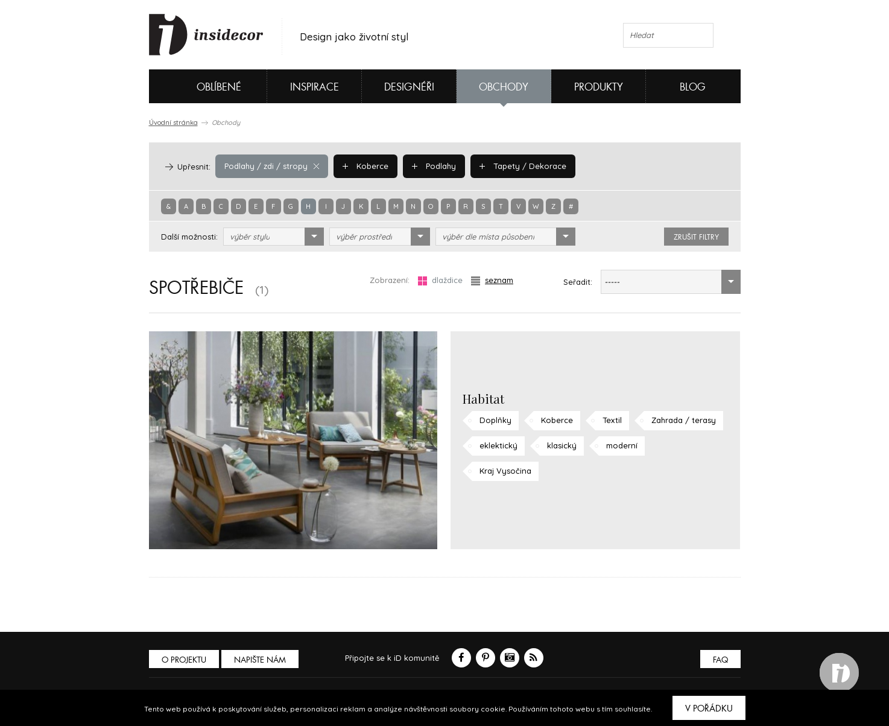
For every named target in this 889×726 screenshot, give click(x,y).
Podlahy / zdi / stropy (271, 166)
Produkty (598, 87)
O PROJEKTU (184, 660)
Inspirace (314, 87)
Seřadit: (577, 282)
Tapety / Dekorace (522, 166)
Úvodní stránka (173, 122)
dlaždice (440, 280)
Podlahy (434, 166)
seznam (492, 280)
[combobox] (273, 237)
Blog (693, 87)
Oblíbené (198, 86)
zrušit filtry (696, 237)
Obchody (503, 87)
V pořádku (709, 708)
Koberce (365, 166)
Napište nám (260, 660)
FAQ (720, 660)
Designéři (409, 87)
